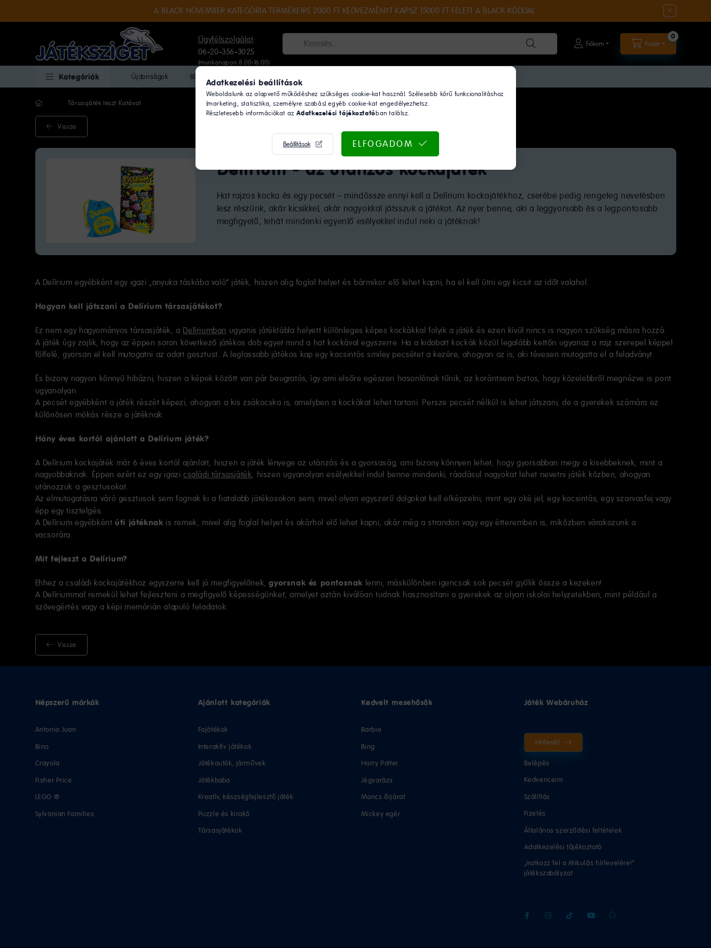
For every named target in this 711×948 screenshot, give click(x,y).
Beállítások (296, 144)
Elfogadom (383, 143)
